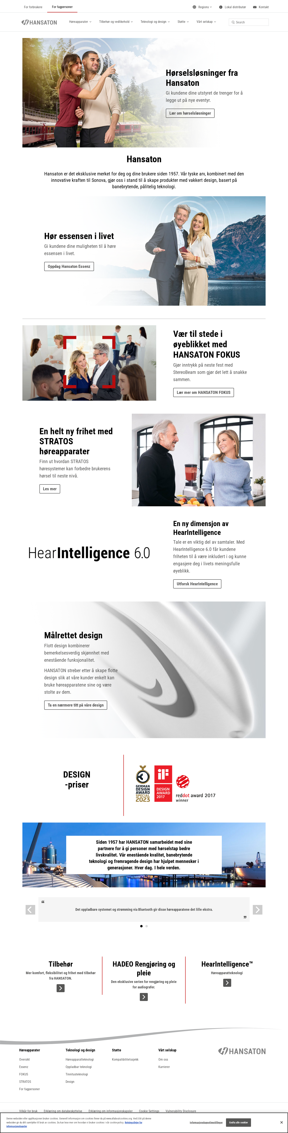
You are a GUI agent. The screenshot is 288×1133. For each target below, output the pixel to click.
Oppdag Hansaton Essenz (69, 266)
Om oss (163, 1059)
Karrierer (164, 1067)
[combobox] (249, 22)
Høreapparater (78, 22)
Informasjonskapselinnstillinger (206, 1122)
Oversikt (24, 1059)
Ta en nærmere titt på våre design (76, 705)
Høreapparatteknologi (80, 1059)
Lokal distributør (235, 7)
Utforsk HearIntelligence (197, 584)
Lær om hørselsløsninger (190, 113)
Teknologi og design (153, 22)
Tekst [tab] (146, 926)
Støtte (181, 22)
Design (70, 1082)
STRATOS (25, 1082)
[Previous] (30, 910)
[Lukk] (281, 1122)
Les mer (50, 488)
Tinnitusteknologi (77, 1074)
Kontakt (264, 7)
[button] (149, 1111)
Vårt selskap (205, 22)
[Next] (257, 910)
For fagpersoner (62, 7)
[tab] (141, 926)
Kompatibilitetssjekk (125, 1059)
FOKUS (23, 1074)
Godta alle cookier (238, 1122)
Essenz (23, 1067)
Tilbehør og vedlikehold (114, 22)
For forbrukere (33, 7)
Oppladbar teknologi (79, 1067)
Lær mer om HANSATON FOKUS (203, 392)
